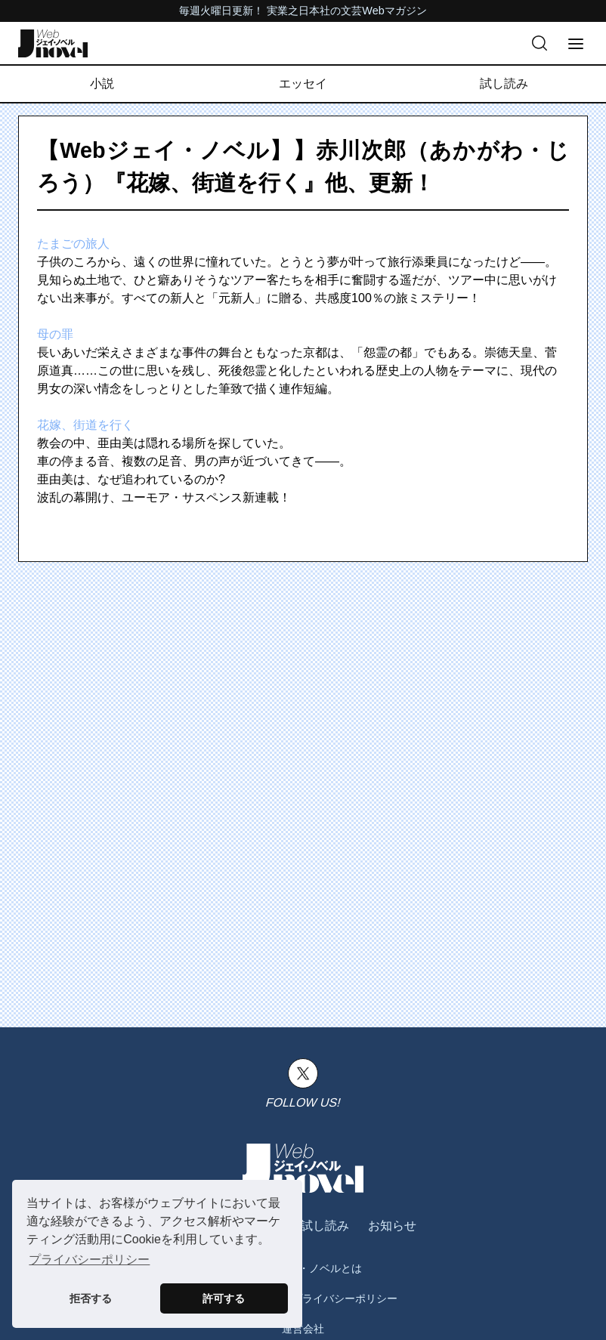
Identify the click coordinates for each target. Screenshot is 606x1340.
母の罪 (55, 334)
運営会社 (303, 1329)
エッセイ (303, 83)
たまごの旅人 (73, 243)
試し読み (504, 83)
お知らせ (392, 1225)
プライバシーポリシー (344, 1298)
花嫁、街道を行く (85, 424)
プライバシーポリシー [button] (89, 1259)
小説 (102, 83)
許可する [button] (224, 1298)
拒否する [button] (91, 1298)
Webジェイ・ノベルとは (302, 1268)
